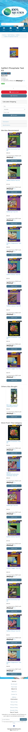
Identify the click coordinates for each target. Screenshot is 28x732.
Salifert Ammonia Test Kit (13, 149)
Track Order (14, 687)
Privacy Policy (14, 704)
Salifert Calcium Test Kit (13, 306)
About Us (14, 691)
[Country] (14, 109)
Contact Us (14, 694)
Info (24, 80)
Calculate (14, 115)
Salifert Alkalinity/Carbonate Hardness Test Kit (12, 474)
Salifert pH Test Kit (12, 211)
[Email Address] (10, 719)
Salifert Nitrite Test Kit (13, 180)
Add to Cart (14, 92)
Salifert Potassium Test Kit (13, 338)
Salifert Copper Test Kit (13, 368)
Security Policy (14, 710)
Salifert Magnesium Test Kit (13, 243)
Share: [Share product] (5, 73)
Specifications (6, 125)
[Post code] (14, 112)
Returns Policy (14, 707)
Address (14, 697)
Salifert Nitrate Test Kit (13, 274)
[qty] (14, 106)
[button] (14, 95)
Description (6, 121)
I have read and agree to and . (14, 722)
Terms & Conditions (17, 721)
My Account (14, 684)
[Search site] (25, 24)
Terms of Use (14, 702)
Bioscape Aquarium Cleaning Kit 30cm (12, 405)
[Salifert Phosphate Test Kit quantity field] (14, 88)
